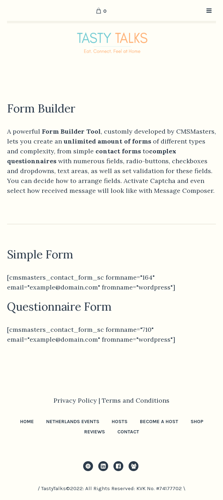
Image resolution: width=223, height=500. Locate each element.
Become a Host (159, 422)
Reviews (94, 432)
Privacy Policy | (78, 400)
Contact (128, 432)
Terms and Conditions (135, 400)
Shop (197, 422)
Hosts (120, 422)
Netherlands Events (72, 422)
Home (27, 422)
